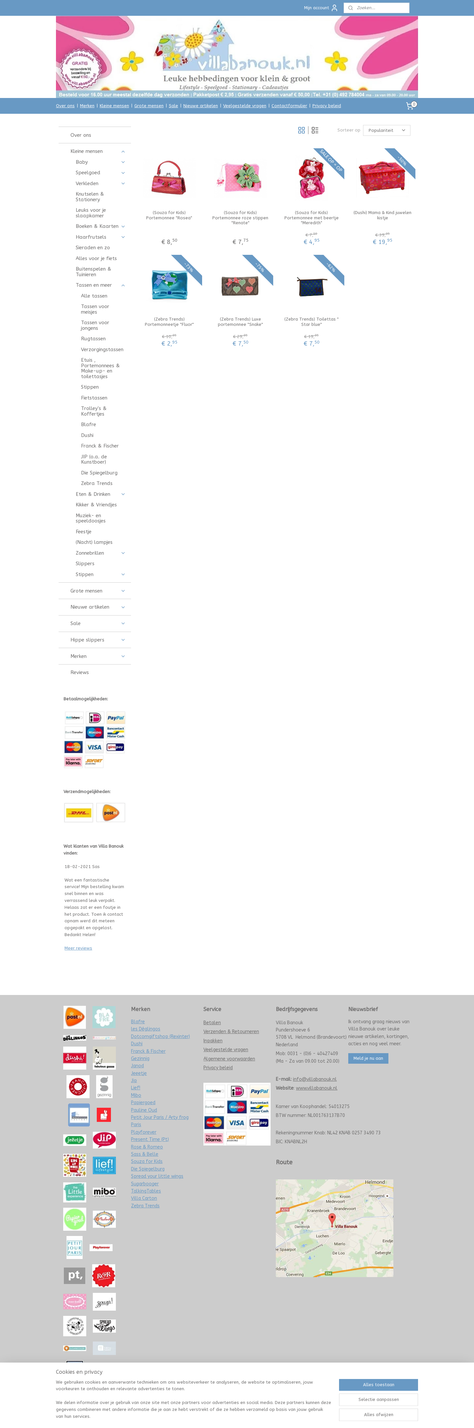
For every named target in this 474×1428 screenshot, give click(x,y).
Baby (100, 162)
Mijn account (321, 8)
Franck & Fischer (100, 446)
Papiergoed (143, 1102)
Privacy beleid (326, 105)
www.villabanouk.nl (316, 1088)
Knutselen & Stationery (90, 197)
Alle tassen (94, 296)
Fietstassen (94, 398)
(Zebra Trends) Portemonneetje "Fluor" (169, 322)
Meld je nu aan (368, 1058)
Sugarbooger (145, 1184)
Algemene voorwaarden (229, 1059)
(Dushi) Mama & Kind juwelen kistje (382, 215)
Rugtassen (93, 339)
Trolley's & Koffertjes (94, 411)
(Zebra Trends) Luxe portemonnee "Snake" (240, 322)
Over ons (65, 105)
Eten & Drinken (100, 494)
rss (227, 1416)
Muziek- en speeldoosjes (91, 518)
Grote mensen (149, 105)
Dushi (87, 435)
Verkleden (100, 183)
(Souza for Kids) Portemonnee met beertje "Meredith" (311, 217)
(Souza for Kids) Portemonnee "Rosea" (169, 215)
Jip (134, 1080)
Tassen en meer (100, 285)
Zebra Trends (97, 483)
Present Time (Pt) (150, 1139)
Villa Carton (144, 1198)
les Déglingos (145, 1029)
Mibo (136, 1095)
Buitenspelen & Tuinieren (93, 272)
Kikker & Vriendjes (96, 505)
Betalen (212, 1023)
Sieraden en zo (93, 248)
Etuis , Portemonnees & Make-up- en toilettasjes (100, 368)
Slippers (85, 564)
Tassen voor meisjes (95, 309)
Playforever (143, 1132)
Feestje (84, 532)
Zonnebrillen (100, 553)
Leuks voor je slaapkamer (91, 213)
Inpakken (213, 1041)
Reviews (79, 672)
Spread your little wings (157, 1176)
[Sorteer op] (386, 130)
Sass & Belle (144, 1154)
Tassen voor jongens (95, 325)
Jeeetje (139, 1073)
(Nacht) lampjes (94, 542)
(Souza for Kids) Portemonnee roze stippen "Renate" (240, 217)
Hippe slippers (97, 640)
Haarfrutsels (100, 237)
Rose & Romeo (147, 1147)
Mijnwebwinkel (307, 1416)
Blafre (88, 424)
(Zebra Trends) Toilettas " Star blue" (311, 322)
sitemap (215, 1416)
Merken (87, 105)
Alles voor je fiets (96, 258)
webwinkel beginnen (251, 1416)
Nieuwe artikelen (200, 105)
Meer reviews (78, 948)
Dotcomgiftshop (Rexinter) (160, 1036)
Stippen (90, 387)
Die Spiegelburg (99, 473)
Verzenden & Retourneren (231, 1031)
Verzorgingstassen (102, 349)
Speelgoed (100, 173)
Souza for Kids (147, 1161)
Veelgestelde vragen (244, 105)
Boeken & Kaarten (100, 226)
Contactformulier (289, 105)
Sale (173, 105)
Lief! (135, 1088)
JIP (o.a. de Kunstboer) (94, 459)
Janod (137, 1066)
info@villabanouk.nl (315, 1079)
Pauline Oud (144, 1110)
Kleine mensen (114, 105)
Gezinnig (140, 1058)
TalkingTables (146, 1191)
